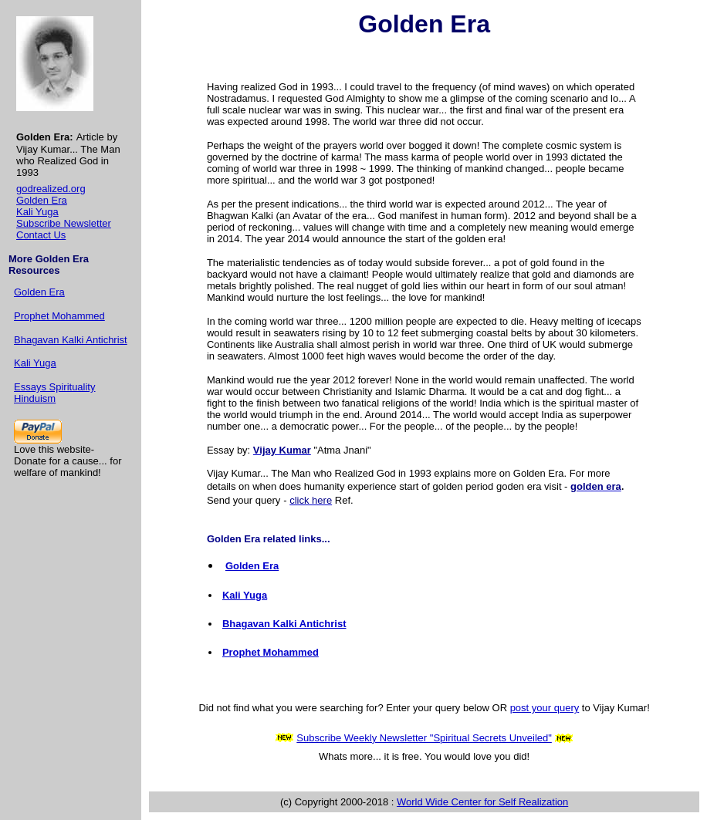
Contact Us (41, 235)
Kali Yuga (37, 212)
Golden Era (41, 200)
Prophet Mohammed (59, 316)
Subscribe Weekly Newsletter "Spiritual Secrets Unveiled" (424, 738)
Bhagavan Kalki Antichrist (70, 340)
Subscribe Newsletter (63, 223)
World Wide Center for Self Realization (482, 802)
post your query (545, 708)
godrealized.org (51, 188)
